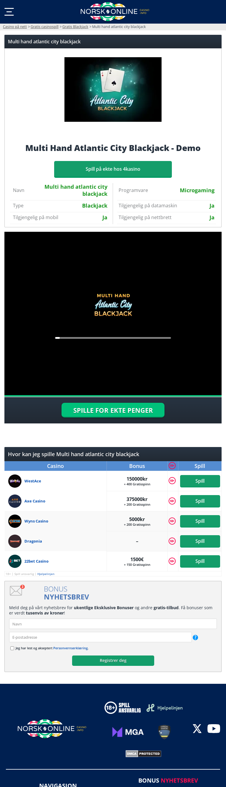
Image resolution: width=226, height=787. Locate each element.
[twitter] (197, 729)
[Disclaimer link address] (165, 708)
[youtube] (213, 729)
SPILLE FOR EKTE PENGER (113, 410)
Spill (200, 481)
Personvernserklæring (70, 648)
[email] (100, 637)
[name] (113, 624)
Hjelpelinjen (45, 574)
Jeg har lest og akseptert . (52, 648)
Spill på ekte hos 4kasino (113, 169)
